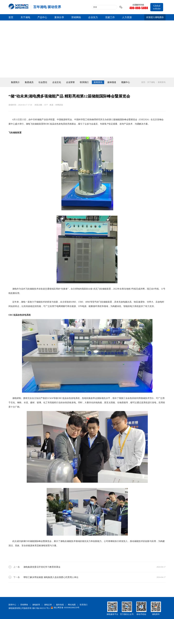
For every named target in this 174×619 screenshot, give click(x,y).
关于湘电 (25, 17)
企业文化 (56, 82)
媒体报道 (111, 82)
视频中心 (125, 82)
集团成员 (29, 82)
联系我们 (84, 82)
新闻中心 (12, 605)
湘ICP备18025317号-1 (41, 608)
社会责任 (43, 82)
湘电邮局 (36, 605)
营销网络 (76, 17)
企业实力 (93, 17)
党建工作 (110, 17)
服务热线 (60, 605)
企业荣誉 (70, 82)
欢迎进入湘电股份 (155, 17)
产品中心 (42, 17)
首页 (10, 17)
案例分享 (59, 17)
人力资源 (127, 17)
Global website (156, 7)
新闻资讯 (98, 82)
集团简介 (15, 82)
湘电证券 (48, 605)
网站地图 (72, 605)
